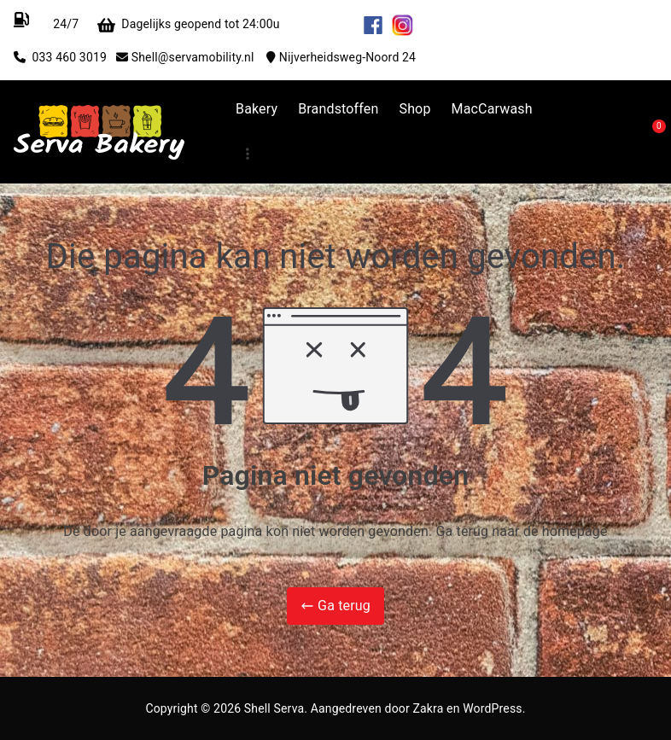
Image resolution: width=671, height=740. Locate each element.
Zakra (427, 708)
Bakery (256, 109)
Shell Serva (274, 708)
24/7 (64, 24)
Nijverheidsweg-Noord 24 (347, 57)
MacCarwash (492, 109)
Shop (414, 109)
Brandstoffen (338, 109)
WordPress (492, 708)
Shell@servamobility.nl (198, 57)
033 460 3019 (73, 57)
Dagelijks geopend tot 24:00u (239, 24)
